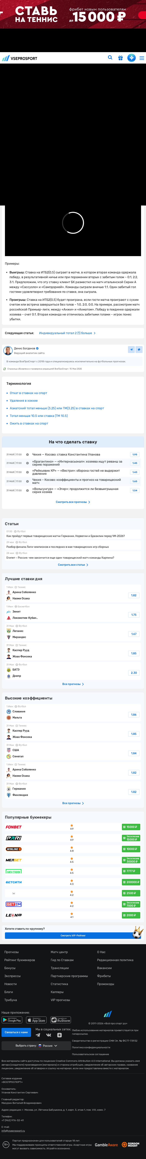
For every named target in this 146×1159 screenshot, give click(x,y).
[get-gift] (120, 58)
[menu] (142, 58)
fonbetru (73, 579)
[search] (110, 57)
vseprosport (19, 58)
